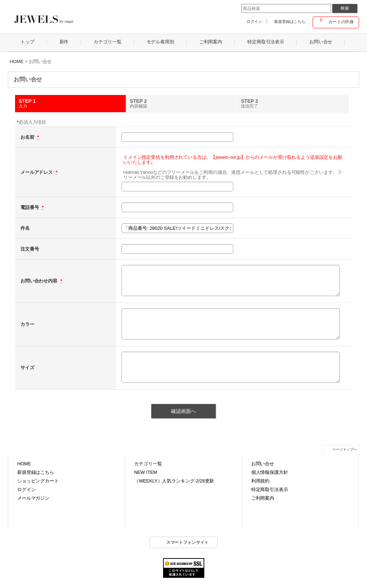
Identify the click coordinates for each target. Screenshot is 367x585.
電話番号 (30, 207)
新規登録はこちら (289, 21)
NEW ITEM (145, 472)
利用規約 (260, 481)
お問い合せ (262, 463)
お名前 (27, 137)
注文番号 (29, 249)
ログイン (254, 21)
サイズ (27, 367)
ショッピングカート (38, 481)
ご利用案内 (262, 498)
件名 (25, 228)
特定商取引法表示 (269, 489)
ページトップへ (344, 449)
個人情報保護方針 (269, 472)
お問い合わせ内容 (39, 281)
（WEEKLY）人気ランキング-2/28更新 (174, 481)
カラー (27, 324)
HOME (24, 463)
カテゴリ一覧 (148, 463)
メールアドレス (37, 172)
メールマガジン (33, 498)
